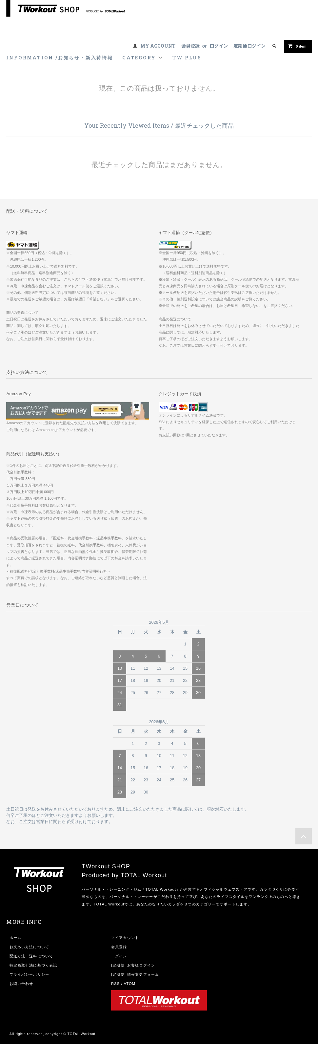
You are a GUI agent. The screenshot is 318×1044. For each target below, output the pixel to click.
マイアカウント (125, 938)
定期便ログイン (249, 46)
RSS (115, 984)
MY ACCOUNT (157, 46)
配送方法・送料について (31, 956)
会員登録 (190, 46)
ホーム (15, 938)
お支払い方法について (29, 947)
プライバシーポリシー (29, 974)
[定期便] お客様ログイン (133, 965)
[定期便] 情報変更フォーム (135, 974)
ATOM (130, 984)
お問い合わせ (21, 984)
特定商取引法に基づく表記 (33, 965)
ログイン (218, 46)
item (297, 46)
